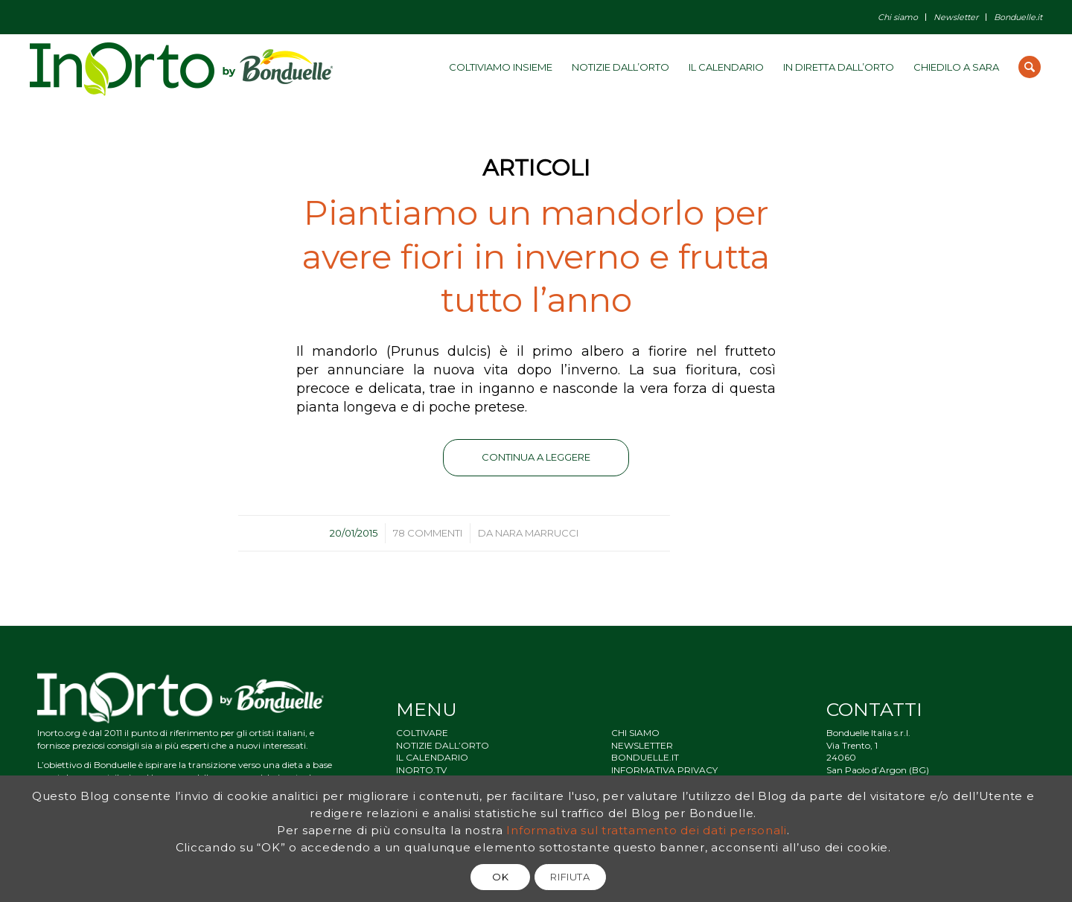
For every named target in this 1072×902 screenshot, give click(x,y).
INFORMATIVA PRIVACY (664, 769)
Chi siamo (898, 17)
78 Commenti (427, 533)
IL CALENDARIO (432, 757)
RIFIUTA (570, 877)
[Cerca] (1029, 66)
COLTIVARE (422, 732)
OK (500, 877)
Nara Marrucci (536, 533)
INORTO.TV (421, 769)
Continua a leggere (536, 457)
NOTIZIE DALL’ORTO (442, 745)
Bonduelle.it (1018, 17)
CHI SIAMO (635, 732)
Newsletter (956, 17)
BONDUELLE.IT (645, 757)
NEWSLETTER (642, 745)
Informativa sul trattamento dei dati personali (646, 830)
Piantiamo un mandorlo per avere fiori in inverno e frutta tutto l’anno (536, 256)
